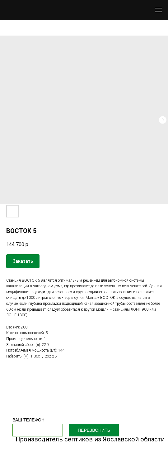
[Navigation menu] (158, 10)
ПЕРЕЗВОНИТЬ (94, 430)
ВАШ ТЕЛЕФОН (28, 419)
